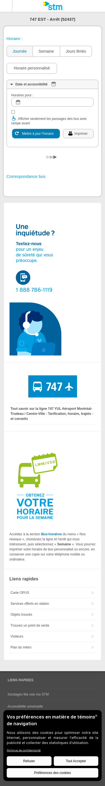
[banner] (52, 5)
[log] (52, 102)
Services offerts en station (30, 604)
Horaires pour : (22, 95)
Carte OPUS (20, 593)
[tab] (19, 51)
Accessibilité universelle (25, 706)
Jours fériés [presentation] (76, 51)
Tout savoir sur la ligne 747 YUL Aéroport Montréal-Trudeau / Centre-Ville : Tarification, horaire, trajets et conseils (51, 414)
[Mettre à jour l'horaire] (36, 133)
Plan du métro (21, 647)
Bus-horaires (51, 534)
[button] (31, 68)
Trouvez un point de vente (30, 625)
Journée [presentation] (20, 51)
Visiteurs (17, 636)
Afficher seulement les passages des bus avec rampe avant (49, 121)
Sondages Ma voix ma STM (28, 694)
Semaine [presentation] (46, 51)
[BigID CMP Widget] (52, 747)
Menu (6, 6)
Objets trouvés (21, 615)
